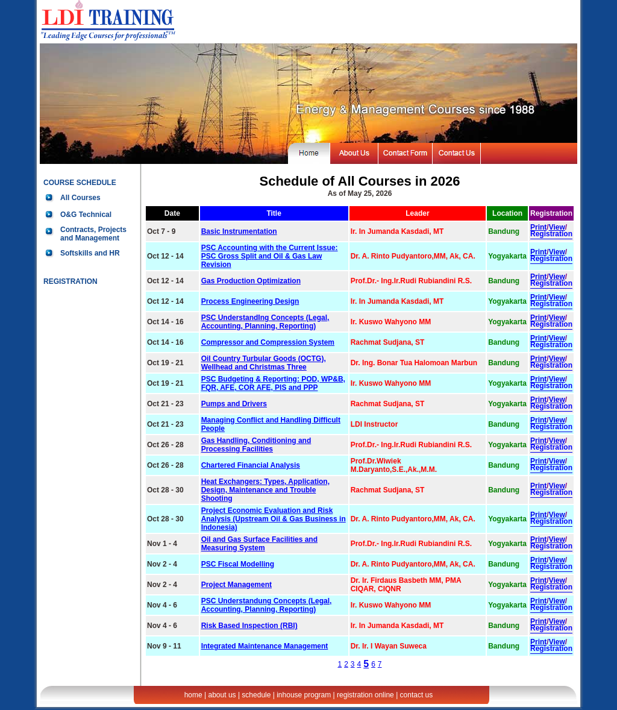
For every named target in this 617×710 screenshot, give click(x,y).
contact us (416, 695)
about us (222, 695)
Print (538, 227)
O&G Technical (85, 214)
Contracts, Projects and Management (93, 233)
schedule (256, 695)
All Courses (80, 197)
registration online (365, 695)
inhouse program (304, 695)
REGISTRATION (70, 281)
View (557, 227)
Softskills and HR (90, 253)
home (193, 695)
